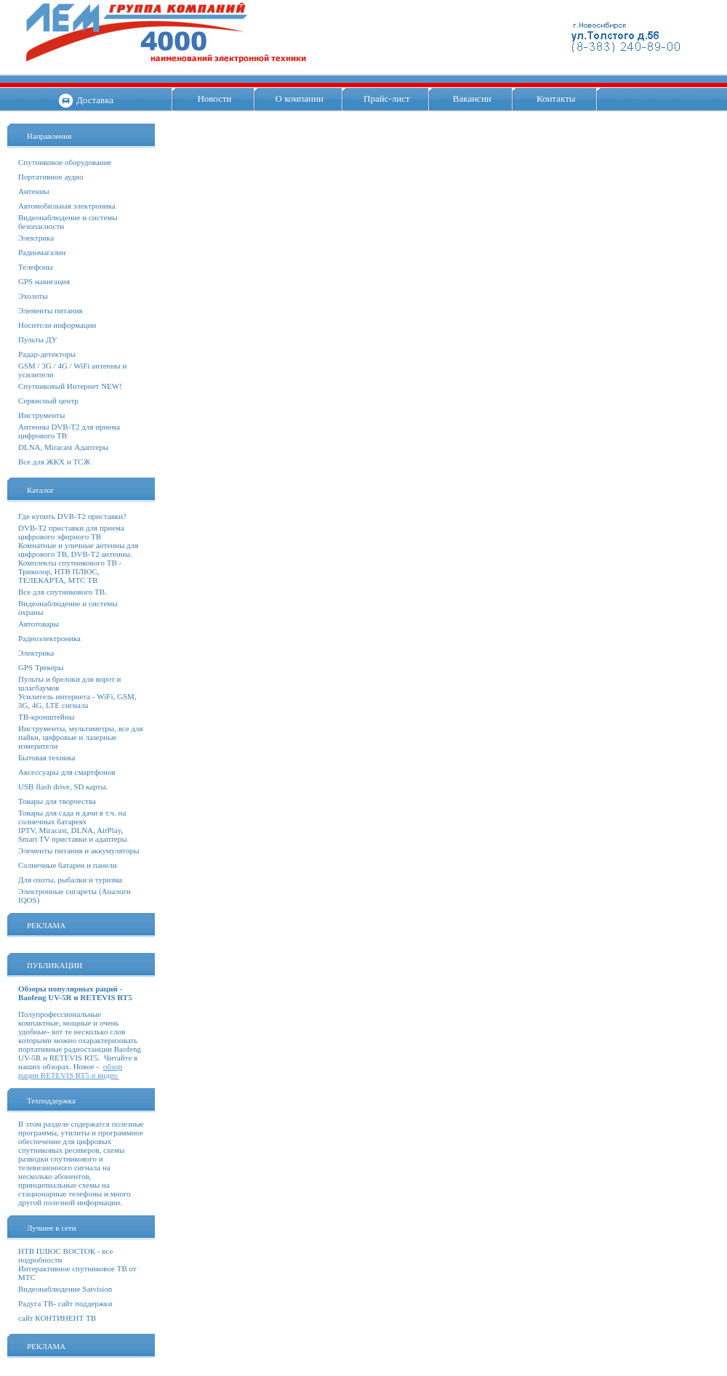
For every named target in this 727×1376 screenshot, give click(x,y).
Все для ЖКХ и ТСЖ (54, 461)
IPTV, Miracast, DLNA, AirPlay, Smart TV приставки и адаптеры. (73, 834)
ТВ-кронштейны (46, 716)
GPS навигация (44, 281)
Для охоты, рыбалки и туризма (70, 879)
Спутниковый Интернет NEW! (70, 386)
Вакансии (472, 98)
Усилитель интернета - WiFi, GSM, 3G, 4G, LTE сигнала (77, 700)
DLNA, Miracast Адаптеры (63, 447)
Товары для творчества (57, 801)
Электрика (36, 237)
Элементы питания (50, 310)
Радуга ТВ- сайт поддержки (65, 1303)
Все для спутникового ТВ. (62, 591)
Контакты (556, 98)
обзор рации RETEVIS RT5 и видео (70, 1070)
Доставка (94, 99)
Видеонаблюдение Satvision (65, 1288)
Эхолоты (33, 295)
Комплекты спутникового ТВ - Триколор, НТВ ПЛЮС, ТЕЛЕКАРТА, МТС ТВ (69, 571)
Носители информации (57, 325)
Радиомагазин (41, 252)
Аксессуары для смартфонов (67, 772)
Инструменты (41, 415)
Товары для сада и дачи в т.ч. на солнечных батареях (72, 817)
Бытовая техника (47, 757)
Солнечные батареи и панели (67, 865)
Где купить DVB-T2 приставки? (72, 516)
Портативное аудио (51, 176)
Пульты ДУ (37, 339)
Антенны (33, 191)
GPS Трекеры (40, 667)
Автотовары (38, 623)
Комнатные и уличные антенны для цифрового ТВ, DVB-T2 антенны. (78, 549)
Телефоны (35, 266)
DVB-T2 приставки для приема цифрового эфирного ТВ (71, 532)
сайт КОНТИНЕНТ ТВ (57, 1317)
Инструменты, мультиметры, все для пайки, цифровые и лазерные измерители (80, 737)
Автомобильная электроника (67, 205)
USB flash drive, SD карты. (63, 786)
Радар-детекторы (47, 354)
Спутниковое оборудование (64, 162)
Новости (214, 98)
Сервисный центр (48, 400)
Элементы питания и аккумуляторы (78, 850)
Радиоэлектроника (49, 638)
